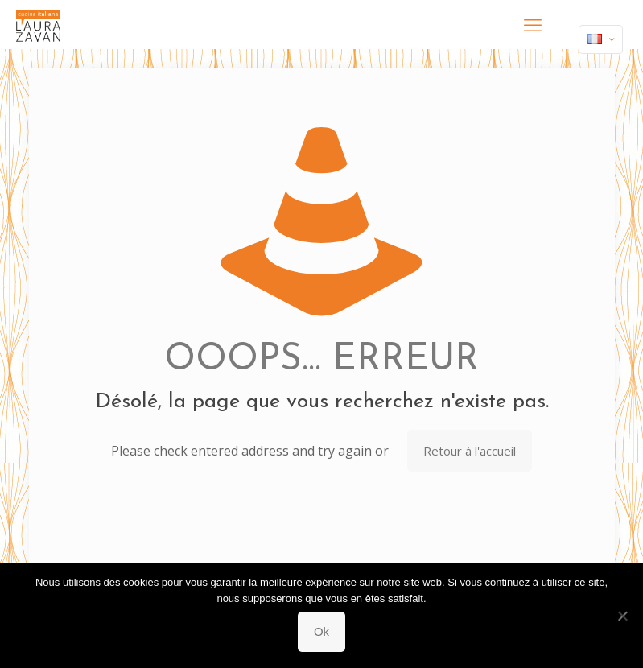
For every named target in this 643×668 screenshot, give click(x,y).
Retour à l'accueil (469, 451)
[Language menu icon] (601, 39)
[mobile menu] (532, 24)
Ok (321, 631)
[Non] (623, 616)
